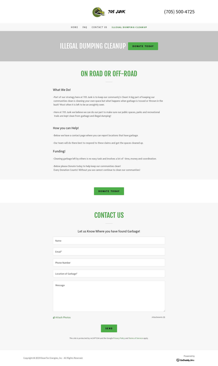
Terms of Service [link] (136, 338)
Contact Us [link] (99, 27)
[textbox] (109, 240)
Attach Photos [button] (63, 317)
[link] (109, 11)
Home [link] (74, 27)
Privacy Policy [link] (119, 338)
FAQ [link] (85, 27)
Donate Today (143, 46)
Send (109, 328)
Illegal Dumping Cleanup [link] (129, 27)
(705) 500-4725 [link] (179, 11)
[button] (54, 317)
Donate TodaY (109, 191)
